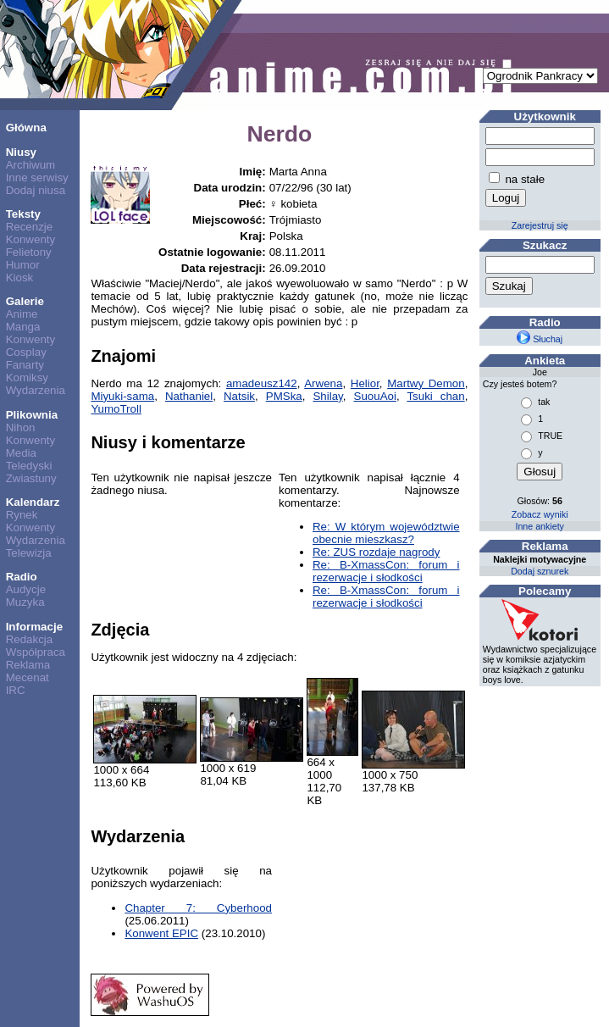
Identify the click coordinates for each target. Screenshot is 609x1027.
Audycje (26, 589)
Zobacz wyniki (540, 514)
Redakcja (29, 639)
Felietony (29, 252)
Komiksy (27, 377)
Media (21, 453)
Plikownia (32, 414)
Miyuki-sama (122, 396)
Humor (23, 264)
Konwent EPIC (161, 933)
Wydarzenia (35, 390)
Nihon (21, 427)
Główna (26, 127)
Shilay (327, 396)
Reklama (28, 664)
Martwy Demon (426, 383)
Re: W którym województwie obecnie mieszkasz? (386, 533)
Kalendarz (33, 502)
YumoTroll (116, 408)
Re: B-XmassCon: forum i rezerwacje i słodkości (386, 571)
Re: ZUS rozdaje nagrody (376, 552)
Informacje (34, 626)
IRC (15, 690)
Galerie (25, 301)
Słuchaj (539, 339)
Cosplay (26, 352)
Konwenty (31, 239)
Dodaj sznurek (539, 571)
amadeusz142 (261, 383)
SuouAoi (375, 396)
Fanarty (25, 364)
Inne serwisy (37, 177)
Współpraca (35, 652)
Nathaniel (189, 396)
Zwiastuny (31, 478)
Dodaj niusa (35, 190)
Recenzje (29, 226)
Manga (23, 326)
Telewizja (29, 553)
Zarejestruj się (540, 225)
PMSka (284, 396)
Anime (22, 314)
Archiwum (31, 164)
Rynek (22, 514)
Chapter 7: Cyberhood (198, 908)
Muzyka (25, 602)
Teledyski (29, 465)
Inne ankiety (539, 526)
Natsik (239, 396)
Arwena (323, 383)
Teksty (23, 214)
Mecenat (27, 677)
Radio (21, 576)
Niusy (21, 152)
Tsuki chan (435, 396)
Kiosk (20, 277)
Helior (365, 383)
